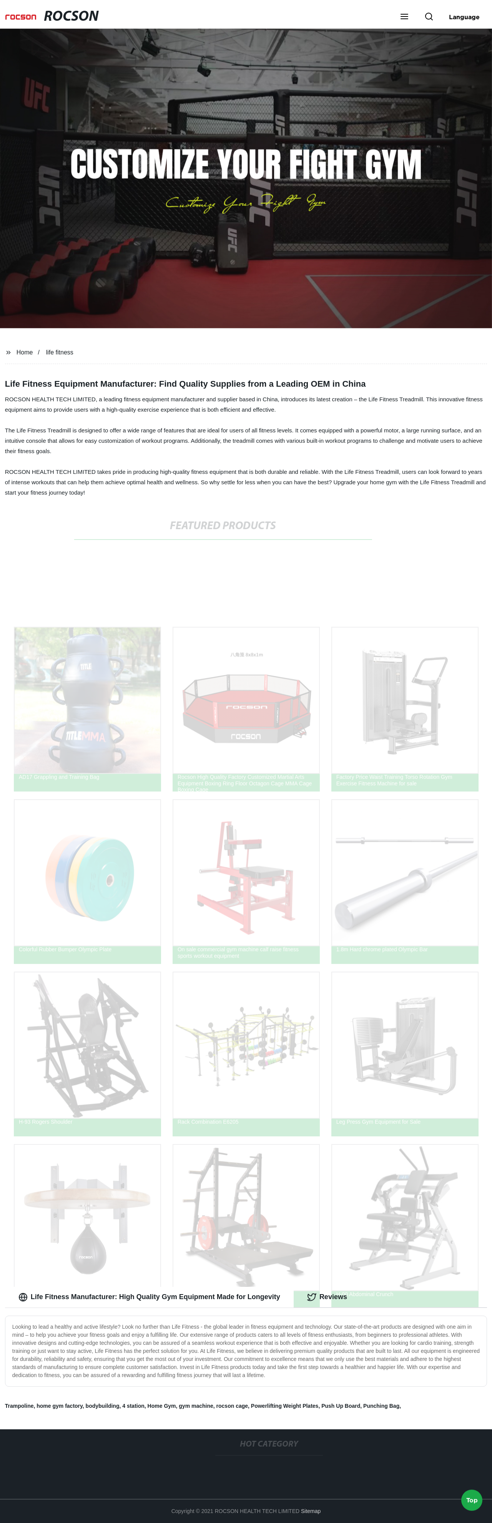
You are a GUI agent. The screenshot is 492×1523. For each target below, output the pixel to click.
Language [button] (464, 16)
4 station (133, 1406)
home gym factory (60, 1406)
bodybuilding (103, 1406)
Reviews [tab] (327, 1297)
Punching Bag (381, 1406)
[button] (404, 17)
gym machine (196, 1406)
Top (472, 1499)
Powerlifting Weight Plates (285, 1406)
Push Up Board (340, 1406)
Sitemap (311, 1511)
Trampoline (19, 1406)
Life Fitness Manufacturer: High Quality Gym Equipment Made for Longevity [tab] (149, 1297)
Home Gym (162, 1406)
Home (25, 352)
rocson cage (232, 1406)
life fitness (59, 352)
